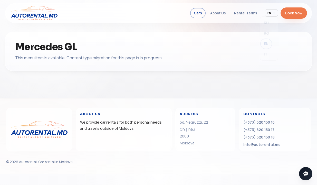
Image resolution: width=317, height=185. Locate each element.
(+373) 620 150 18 (259, 137)
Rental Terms (245, 13)
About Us (218, 13)
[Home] (39, 129)
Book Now (293, 13)
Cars (198, 13)
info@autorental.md (262, 144)
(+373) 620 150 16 (259, 122)
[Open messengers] (305, 173)
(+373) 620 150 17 (258, 129)
